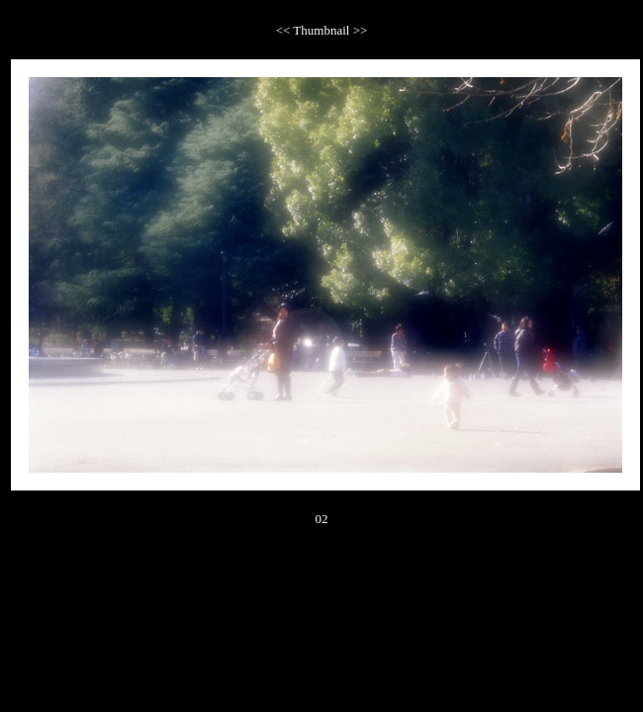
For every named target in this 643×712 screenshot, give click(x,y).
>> (360, 30)
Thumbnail (322, 30)
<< (285, 30)
